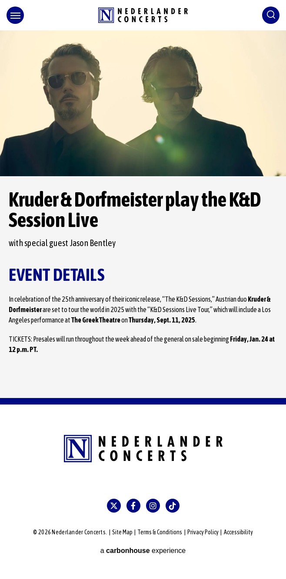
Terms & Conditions (159, 532)
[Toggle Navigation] (15, 15)
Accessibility (238, 532)
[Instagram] (153, 506)
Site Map (122, 532)
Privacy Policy (203, 532)
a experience (143, 550)
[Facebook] (133, 506)
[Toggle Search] (270, 15)
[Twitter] (114, 506)
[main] (143, 214)
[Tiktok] (173, 506)
